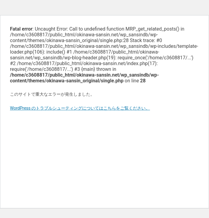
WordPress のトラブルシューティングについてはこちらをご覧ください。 (80, 108)
